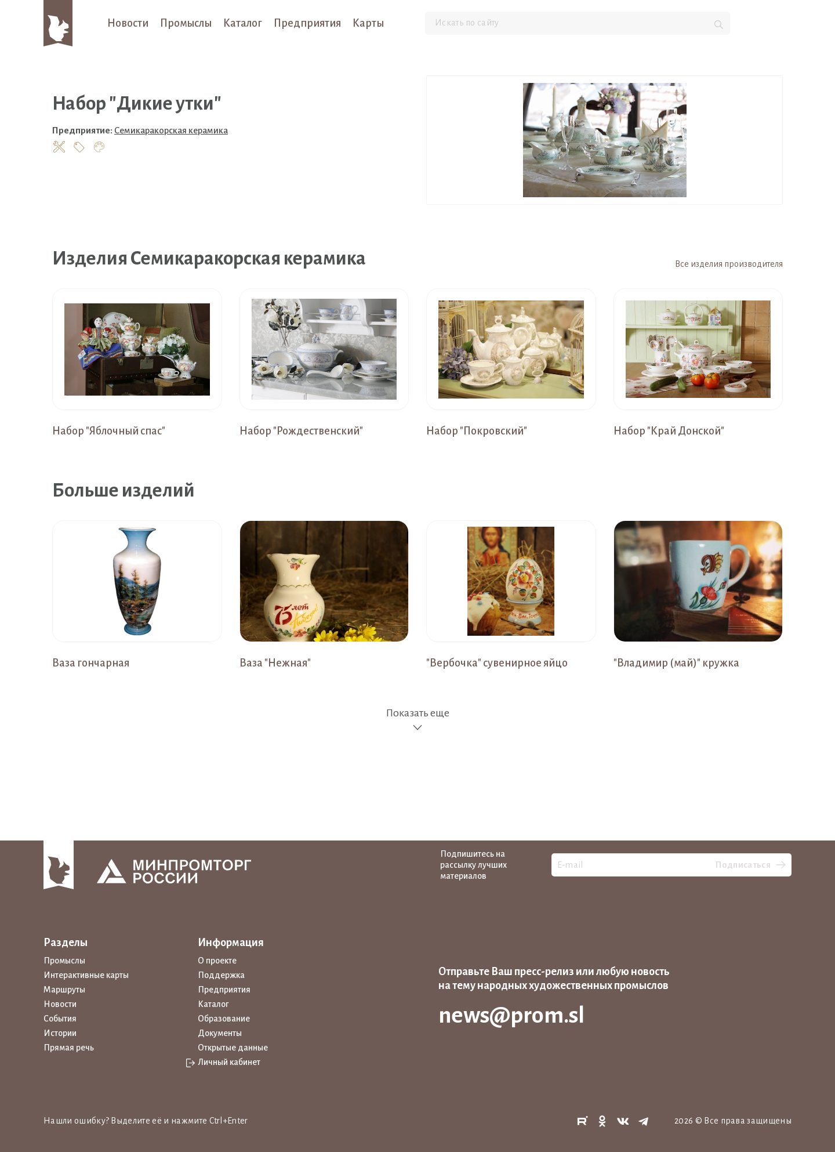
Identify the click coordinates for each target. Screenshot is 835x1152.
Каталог (242, 23)
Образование (224, 1018)
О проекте (217, 960)
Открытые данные (233, 1047)
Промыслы (186, 23)
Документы (220, 1033)
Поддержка (221, 975)
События (60, 1018)
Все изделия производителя (729, 264)
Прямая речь (68, 1047)
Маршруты (64, 989)
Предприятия (307, 23)
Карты (368, 23)
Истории (60, 1033)
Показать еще (417, 720)
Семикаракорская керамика (171, 130)
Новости (127, 23)
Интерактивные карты (86, 975)
